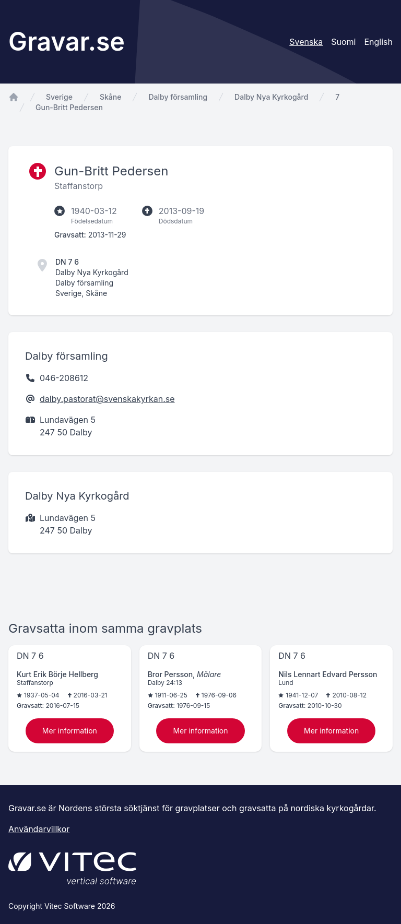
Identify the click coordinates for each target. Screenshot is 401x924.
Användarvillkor (38, 829)
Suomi (343, 42)
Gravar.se (66, 41)
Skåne (110, 96)
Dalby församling (177, 96)
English (378, 42)
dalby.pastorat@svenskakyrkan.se (107, 399)
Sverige (59, 96)
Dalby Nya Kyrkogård (271, 96)
